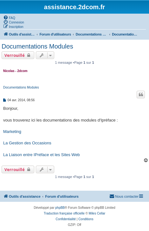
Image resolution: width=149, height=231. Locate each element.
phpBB (60, 207)
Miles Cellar (97, 213)
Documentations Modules (37, 46)
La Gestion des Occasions (27, 143)
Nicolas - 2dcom (15, 71)
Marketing (12, 131)
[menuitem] (9, 17)
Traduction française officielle (64, 213)
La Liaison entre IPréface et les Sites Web (41, 154)
